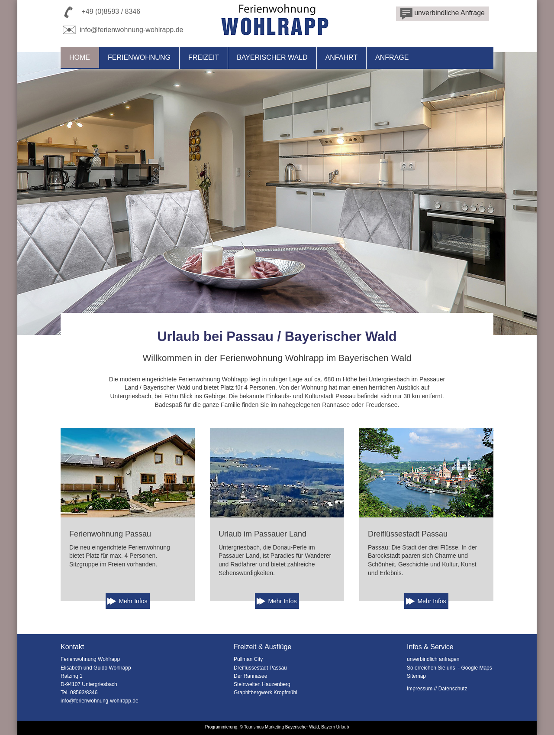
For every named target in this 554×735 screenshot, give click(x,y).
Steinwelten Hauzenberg (262, 684)
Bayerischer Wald (272, 57)
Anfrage (392, 57)
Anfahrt (341, 57)
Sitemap (416, 676)
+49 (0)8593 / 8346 (110, 11)
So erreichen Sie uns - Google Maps (449, 668)
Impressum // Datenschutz (437, 689)
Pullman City (248, 659)
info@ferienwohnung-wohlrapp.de (122, 29)
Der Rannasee (250, 676)
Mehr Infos (133, 601)
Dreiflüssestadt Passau (260, 668)
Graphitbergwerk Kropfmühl (265, 692)
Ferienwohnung (139, 57)
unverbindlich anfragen (433, 659)
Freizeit (203, 57)
